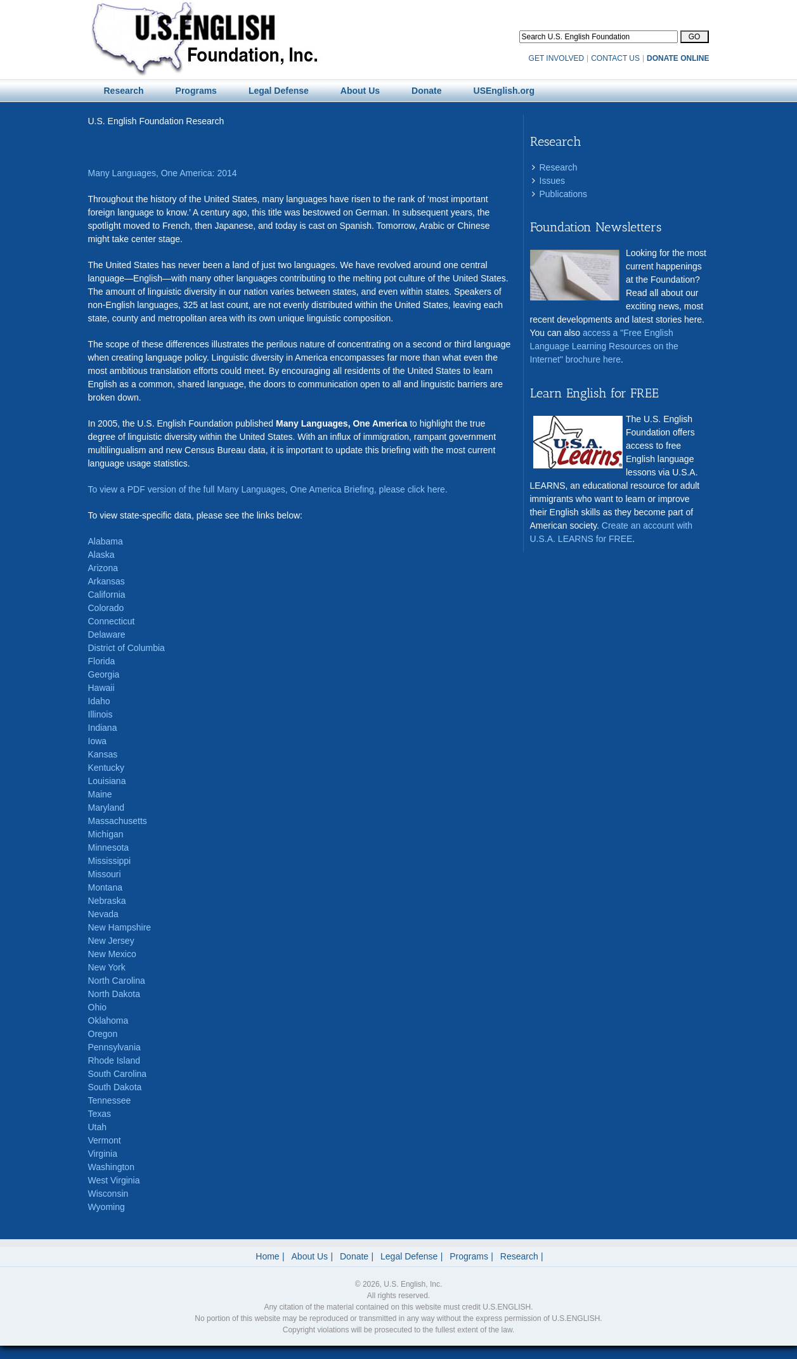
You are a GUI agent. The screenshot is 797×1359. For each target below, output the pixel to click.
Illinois (100, 714)
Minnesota (108, 847)
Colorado (106, 608)
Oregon (103, 1034)
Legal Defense (408, 1256)
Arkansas (106, 581)
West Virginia (114, 1180)
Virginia (102, 1154)
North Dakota (114, 994)
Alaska (101, 555)
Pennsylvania (114, 1047)
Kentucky (106, 768)
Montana (105, 887)
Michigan (106, 834)
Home (267, 1256)
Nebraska (107, 901)
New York (107, 967)
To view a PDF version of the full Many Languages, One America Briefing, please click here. (268, 489)
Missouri (104, 874)
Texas (100, 1114)
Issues (552, 181)
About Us (310, 1256)
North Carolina (116, 981)
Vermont (104, 1140)
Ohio (97, 1007)
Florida (101, 661)
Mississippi (109, 861)
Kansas (103, 754)
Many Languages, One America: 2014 (162, 173)
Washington (111, 1167)
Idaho (99, 701)
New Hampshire (120, 927)
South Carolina (117, 1074)
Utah (97, 1127)
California (107, 594)
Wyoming (106, 1207)
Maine (100, 794)
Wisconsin (108, 1193)
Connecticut (111, 621)
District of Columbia (126, 648)
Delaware (107, 634)
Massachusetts (117, 821)
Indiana (102, 728)
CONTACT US (615, 58)
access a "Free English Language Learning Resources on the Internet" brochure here (604, 346)
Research (559, 167)
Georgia (104, 674)
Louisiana (107, 781)
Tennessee (109, 1100)
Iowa (97, 741)
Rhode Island (114, 1060)
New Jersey (111, 941)
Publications (564, 194)
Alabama (105, 541)
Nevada (103, 914)
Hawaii (101, 688)
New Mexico (112, 954)
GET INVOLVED (557, 58)
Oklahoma (108, 1020)
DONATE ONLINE (678, 58)
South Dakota (115, 1087)
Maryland (106, 807)
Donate (354, 1256)
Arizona (103, 568)
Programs (469, 1256)
